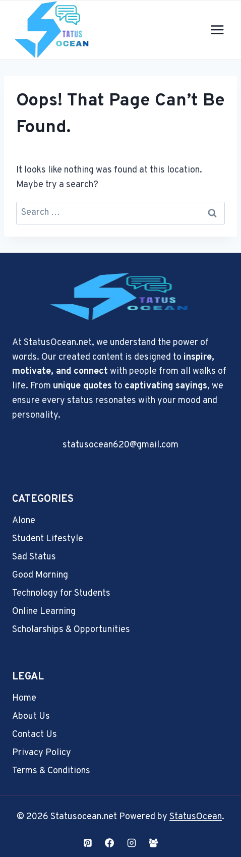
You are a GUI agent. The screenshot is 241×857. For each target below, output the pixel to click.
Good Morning (40, 575)
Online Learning (44, 611)
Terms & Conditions (51, 771)
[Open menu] (217, 30)
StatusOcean (195, 817)
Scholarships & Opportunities (71, 630)
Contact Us (34, 734)
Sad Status (34, 557)
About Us (31, 716)
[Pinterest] (88, 843)
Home (24, 698)
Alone (23, 521)
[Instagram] (132, 843)
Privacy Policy (41, 753)
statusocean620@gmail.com (120, 445)
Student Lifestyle (47, 539)
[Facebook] (109, 843)
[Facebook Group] (153, 843)
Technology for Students (61, 593)
